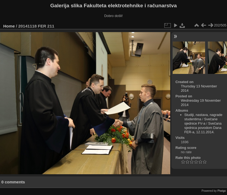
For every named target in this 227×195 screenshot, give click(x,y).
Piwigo (222, 190)
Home (9, 26)
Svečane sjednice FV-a (201, 121)
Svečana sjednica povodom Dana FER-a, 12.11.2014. (203, 127)
